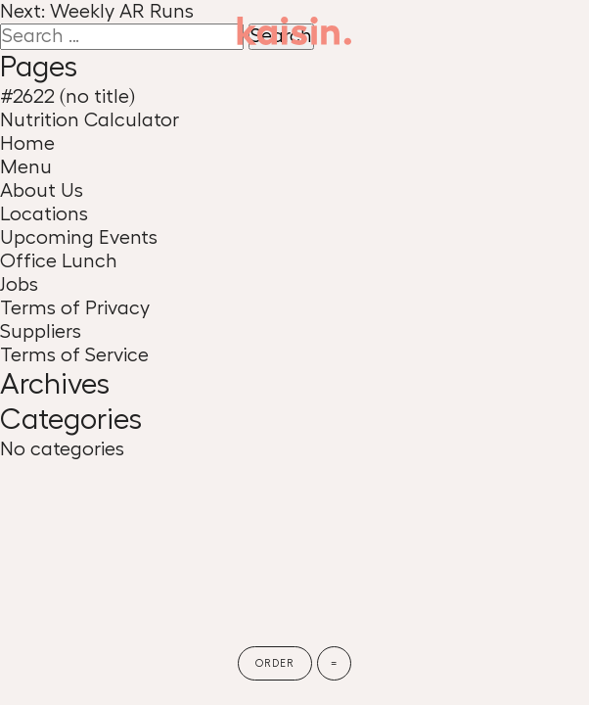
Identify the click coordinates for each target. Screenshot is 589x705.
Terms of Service (74, 355)
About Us (41, 191)
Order (274, 663)
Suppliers (40, 332)
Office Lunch (58, 261)
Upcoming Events (79, 238)
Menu (26, 167)
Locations (44, 214)
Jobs (19, 285)
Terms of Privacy (75, 308)
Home (27, 144)
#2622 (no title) (67, 97)
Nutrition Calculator (89, 120)
